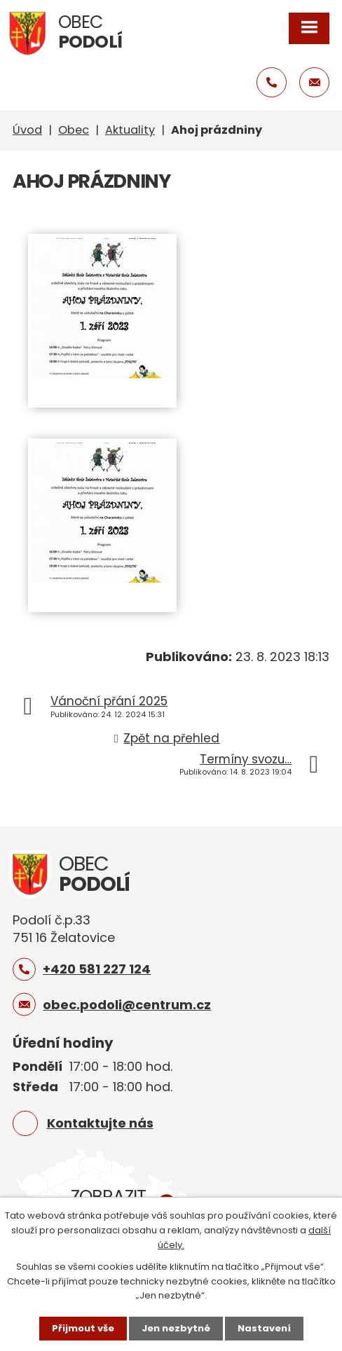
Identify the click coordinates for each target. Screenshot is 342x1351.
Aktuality (130, 130)
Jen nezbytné (176, 1328)
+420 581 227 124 (97, 969)
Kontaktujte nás (100, 1123)
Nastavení (264, 1328)
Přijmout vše (83, 1328)
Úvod (27, 130)
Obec (73, 130)
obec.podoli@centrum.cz (127, 1004)
